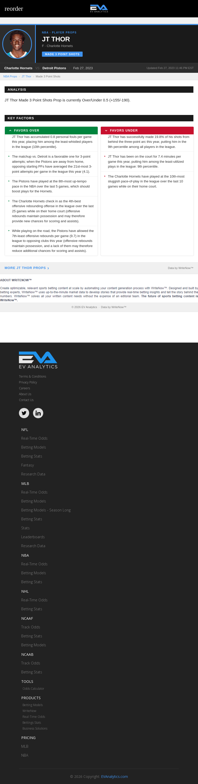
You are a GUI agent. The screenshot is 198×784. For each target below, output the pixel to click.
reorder (14, 8)
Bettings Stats (32, 722)
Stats (25, 527)
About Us (25, 394)
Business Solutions (35, 728)
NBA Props (10, 76)
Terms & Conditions (32, 376)
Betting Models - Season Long (46, 510)
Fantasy (27, 465)
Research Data (33, 474)
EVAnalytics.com (114, 776)
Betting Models (33, 447)
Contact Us (26, 400)
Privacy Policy (28, 382)
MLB (24, 746)
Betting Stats (31, 456)
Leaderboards (33, 536)
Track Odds (30, 627)
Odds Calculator (33, 688)
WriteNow (29, 711)
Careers (24, 388)
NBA (24, 755)
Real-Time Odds (34, 438)
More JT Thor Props (25, 268)
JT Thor (26, 76)
